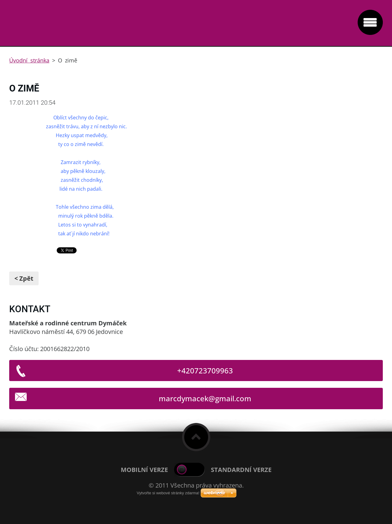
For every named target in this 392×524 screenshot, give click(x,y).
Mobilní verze (144, 470)
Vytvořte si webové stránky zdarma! (168, 493)
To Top (196, 437)
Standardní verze (241, 470)
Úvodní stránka (29, 60)
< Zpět (23, 278)
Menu (370, 22)
